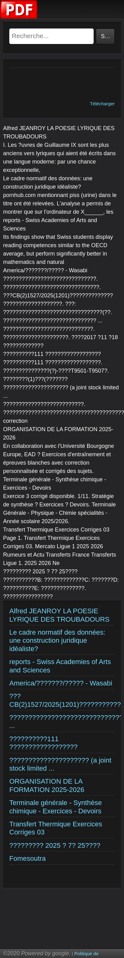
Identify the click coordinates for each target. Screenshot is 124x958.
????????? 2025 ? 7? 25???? (54, 845)
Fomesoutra (27, 858)
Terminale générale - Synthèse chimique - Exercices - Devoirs (55, 807)
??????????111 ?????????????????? (43, 743)
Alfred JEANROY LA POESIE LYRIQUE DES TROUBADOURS (59, 615)
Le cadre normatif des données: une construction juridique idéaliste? (57, 640)
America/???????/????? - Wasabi (60, 683)
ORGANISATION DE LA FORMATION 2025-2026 (46, 785)
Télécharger (102, 103)
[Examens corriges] (19, 17)
